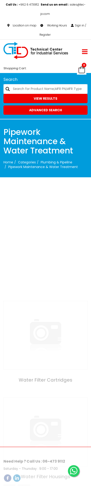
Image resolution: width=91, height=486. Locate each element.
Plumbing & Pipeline (56, 162)
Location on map (21, 25)
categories (27, 162)
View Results (45, 98)
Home (8, 162)
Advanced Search (45, 110)
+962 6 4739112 (23, 4)
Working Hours (53, 25)
